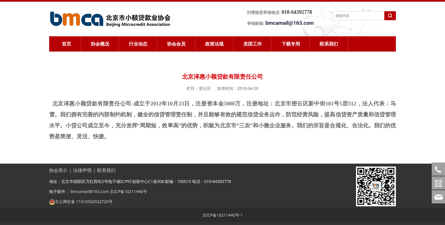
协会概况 (100, 44)
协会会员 (176, 44)
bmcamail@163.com (89, 191)
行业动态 (138, 44)
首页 (66, 44)
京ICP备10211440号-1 (222, 215)
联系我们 (329, 44)
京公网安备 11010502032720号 (84, 201)
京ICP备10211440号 (128, 191)
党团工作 (252, 44)
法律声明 (82, 170)
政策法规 (214, 44)
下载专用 (290, 44)
